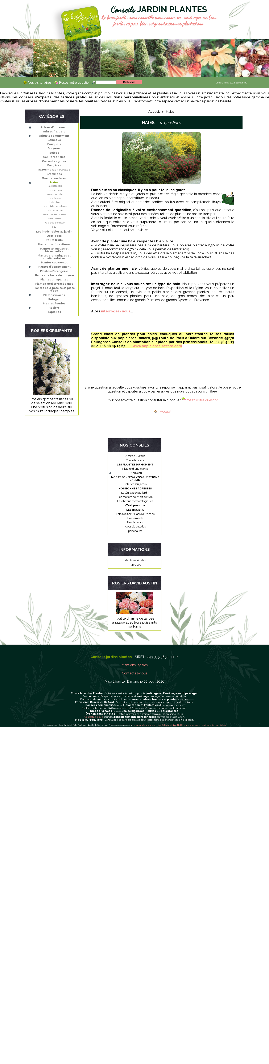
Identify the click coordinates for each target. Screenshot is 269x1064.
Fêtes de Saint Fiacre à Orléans (135, 513)
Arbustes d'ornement (54, 135)
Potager (54, 299)
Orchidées (54, 235)
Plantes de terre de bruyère (54, 275)
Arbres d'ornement (54, 127)
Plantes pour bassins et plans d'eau (54, 289)
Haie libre (54, 202)
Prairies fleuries (54, 303)
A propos (135, 564)
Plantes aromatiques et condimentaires (54, 257)
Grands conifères (54, 178)
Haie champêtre (54, 194)
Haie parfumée (54, 210)
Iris (54, 227)
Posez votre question (200, 400)
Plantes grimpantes (54, 279)
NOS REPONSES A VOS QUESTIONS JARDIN (135, 478)
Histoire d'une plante (135, 468)
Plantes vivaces (54, 295)
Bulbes (54, 152)
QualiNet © (178, 725)
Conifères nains (54, 157)
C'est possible (135, 505)
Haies (54, 182)
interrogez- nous (115, 311)
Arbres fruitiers (54, 131)
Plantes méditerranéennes (54, 283)
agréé (169, 725)
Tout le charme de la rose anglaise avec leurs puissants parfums (134, 622)
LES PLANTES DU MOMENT (135, 464)
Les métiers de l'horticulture (135, 496)
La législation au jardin (135, 492)
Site (164, 725)
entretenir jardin (192, 725)
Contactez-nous (134, 673)
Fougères (54, 165)
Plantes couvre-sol (54, 262)
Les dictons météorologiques (135, 501)
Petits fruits (54, 240)
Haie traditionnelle (55, 222)
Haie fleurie (55, 198)
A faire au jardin (135, 455)
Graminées (54, 174)
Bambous (54, 139)
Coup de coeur (135, 460)
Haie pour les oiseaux (54, 214)
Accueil (154, 112)
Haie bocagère (54, 186)
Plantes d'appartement (54, 266)
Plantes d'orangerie (54, 271)
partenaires (135, 531)
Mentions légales (135, 560)
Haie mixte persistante (54, 206)
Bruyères (54, 148)
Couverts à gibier (54, 161)
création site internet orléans (147, 725)
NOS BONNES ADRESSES (135, 488)
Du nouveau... (135, 473)
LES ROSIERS (135, 509)
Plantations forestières (54, 244)
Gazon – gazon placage (54, 169)
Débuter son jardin (135, 484)
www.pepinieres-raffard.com (157, 346)
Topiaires (54, 311)
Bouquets (54, 144)
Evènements (135, 518)
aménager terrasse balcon (214, 725)
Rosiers (54, 307)
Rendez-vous (135, 522)
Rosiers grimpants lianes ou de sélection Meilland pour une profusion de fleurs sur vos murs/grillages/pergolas (51, 405)
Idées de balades (135, 526)
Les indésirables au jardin (54, 231)
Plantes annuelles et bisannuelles (54, 250)
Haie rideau (54, 218)
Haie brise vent (54, 190)
